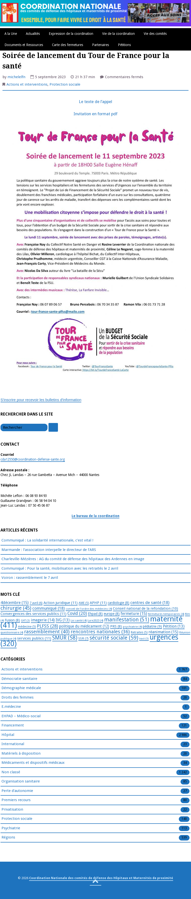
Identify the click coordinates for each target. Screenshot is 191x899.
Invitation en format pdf (95, 114)
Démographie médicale (21, 688)
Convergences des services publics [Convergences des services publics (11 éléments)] (33, 613)
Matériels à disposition (21, 753)
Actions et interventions (27, 84)
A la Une (10, 34)
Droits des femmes (17, 697)
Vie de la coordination (118, 34)
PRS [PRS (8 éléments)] (116, 626)
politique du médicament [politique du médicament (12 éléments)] (84, 626)
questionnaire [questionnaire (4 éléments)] (11, 632)
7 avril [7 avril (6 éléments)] (36, 603)
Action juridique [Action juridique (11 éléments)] (61, 602)
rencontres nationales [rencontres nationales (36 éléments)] (100, 632)
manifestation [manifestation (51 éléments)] (126, 619)
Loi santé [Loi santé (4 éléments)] (79, 620)
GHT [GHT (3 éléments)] (25, 620)
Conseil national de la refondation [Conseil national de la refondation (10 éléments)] (145, 608)
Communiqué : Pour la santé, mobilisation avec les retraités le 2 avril (59, 568)
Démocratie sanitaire (19, 678)
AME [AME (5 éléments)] (84, 603)
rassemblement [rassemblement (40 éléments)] (47, 632)
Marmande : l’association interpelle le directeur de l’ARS (48, 549)
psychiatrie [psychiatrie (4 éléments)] (132, 626)
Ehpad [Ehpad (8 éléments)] (95, 614)
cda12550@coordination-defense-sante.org (32, 459)
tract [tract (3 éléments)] (144, 638)
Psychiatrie (10, 828)
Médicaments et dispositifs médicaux (33, 762)
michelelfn (16, 77)
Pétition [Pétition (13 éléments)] (174, 626)
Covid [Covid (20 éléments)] (77, 613)
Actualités (33, 34)
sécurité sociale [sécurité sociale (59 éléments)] (114, 638)
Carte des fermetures (67, 45)
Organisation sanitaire (20, 781)
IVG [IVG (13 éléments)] (63, 620)
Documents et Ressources (23, 45)
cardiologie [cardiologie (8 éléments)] (118, 603)
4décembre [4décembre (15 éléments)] (14, 602)
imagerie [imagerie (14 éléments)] (43, 620)
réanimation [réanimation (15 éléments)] (163, 632)
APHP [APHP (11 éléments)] (98, 602)
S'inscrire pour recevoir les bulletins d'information (40, 400)
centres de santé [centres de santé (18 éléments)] (149, 602)
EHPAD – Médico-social (21, 716)
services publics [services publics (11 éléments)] (34, 638)
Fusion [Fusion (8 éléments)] (12, 620)
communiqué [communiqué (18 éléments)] (48, 608)
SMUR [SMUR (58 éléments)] (64, 638)
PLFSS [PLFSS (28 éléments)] (47, 626)
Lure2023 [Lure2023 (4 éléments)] (95, 620)
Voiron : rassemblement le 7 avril (29, 577)
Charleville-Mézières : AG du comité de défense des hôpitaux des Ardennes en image (72, 559)
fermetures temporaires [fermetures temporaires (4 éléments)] (166, 614)
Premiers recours (16, 800)
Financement (12, 725)
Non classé (10, 772)
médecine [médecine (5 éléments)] (27, 626)
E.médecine (11, 706)
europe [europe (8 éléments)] (112, 614)
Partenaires (100, 45)
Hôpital (7, 734)
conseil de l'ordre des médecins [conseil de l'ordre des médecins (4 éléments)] (89, 608)
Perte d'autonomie (17, 790)
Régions (8, 837)
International (12, 744)
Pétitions (124, 45)
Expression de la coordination (71, 34)
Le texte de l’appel (95, 101)
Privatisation (12, 809)
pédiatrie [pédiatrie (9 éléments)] (152, 626)
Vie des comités (155, 34)
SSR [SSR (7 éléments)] (83, 638)
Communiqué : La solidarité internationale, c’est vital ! (47, 540)
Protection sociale (64, 84)
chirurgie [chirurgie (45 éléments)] (15, 608)
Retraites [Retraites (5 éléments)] (139, 632)
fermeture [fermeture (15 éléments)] (134, 613)
